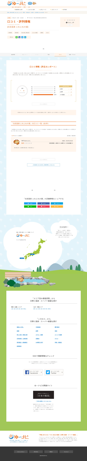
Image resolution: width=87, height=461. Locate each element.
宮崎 (44, 308)
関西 (25, 7)
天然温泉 (10, 32)
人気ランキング (54, 9)
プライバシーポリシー (20, 451)
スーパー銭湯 (34, 32)
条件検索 (64, 9)
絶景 (37, 331)
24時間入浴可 (39, 342)
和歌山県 (28, 12)
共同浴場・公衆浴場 (22, 338)
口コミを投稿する (43, 104)
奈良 (19, 308)
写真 (48, 54)
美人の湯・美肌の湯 (25, 32)
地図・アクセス (72, 54)
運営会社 (51, 451)
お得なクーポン (43, 9)
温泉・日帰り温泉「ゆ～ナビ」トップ (14, 12)
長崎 (39, 308)
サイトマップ (66, 451)
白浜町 (32, 12)
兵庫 (17, 308)
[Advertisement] (43, 44)
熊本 (46, 308)
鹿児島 (49, 308)
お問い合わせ (36, 451)
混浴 (56, 331)
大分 (37, 308)
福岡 (34, 308)
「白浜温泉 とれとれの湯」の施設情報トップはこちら (43, 164)
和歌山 (24, 308)
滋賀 (22, 308)
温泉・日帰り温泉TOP (16, 7)
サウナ (47, 32)
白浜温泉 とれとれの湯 (39, 12)
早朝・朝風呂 (58, 342)
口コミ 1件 (71, 22)
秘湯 (18, 331)
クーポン (37, 54)
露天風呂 (16, 32)
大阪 (12, 308)
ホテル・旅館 (39, 335)
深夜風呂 (19, 346)
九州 (29, 7)
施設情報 (13, 54)
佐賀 (41, 308)
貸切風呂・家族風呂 (22, 342)
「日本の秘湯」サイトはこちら (43, 401)
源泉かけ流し (20, 327)
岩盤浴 (42, 32)
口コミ (60, 54)
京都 (14, 308)
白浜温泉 (21, 17)
